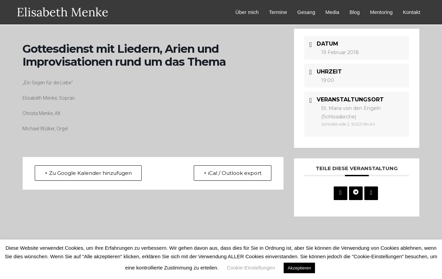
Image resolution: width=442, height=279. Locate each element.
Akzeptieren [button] (299, 267)
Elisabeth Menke (62, 12)
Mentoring (381, 12)
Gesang (306, 12)
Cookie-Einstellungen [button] (251, 267)
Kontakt (411, 12)
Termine (278, 12)
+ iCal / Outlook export (233, 173)
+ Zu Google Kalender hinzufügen (88, 173)
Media (333, 12)
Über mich (246, 12)
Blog (354, 12)
